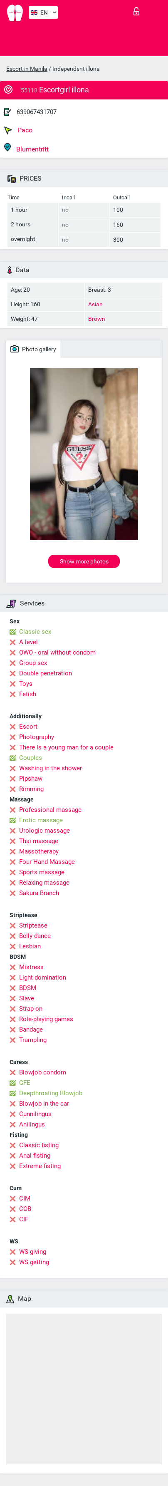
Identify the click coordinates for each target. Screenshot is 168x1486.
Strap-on (30, 1008)
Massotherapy (39, 851)
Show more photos (84, 561)
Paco (18, 130)
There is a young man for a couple (66, 747)
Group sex (33, 663)
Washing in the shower (50, 768)
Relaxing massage (44, 882)
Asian (95, 304)
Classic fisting (39, 1145)
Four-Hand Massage (47, 862)
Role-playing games (46, 1019)
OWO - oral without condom (57, 652)
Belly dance (35, 936)
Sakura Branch (39, 893)
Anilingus (32, 1124)
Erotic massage (41, 820)
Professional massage (50, 810)
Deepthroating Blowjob (50, 1093)
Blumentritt (26, 148)
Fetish (27, 694)
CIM (24, 1198)
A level (28, 642)
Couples (30, 758)
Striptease (33, 925)
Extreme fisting (40, 1166)
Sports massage (41, 872)
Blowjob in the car (44, 1103)
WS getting (34, 1262)
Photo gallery (33, 348)
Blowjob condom (42, 1072)
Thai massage (38, 841)
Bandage (31, 1029)
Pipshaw (30, 778)
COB (25, 1209)
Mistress (31, 967)
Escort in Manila (26, 68)
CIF (23, 1219)
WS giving (32, 1251)
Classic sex (35, 631)
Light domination (42, 977)
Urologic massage (44, 830)
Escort (28, 726)
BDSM (27, 988)
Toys (25, 683)
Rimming (31, 789)
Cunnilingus (35, 1114)
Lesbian (30, 946)
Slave (26, 998)
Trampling (33, 1040)
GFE (24, 1083)
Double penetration (45, 673)
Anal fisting (34, 1155)
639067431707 (37, 112)
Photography (36, 737)
